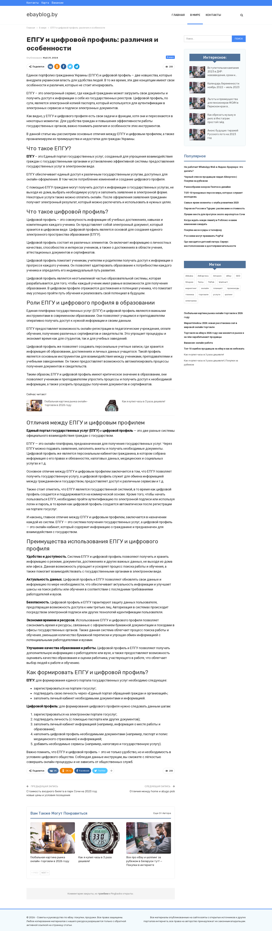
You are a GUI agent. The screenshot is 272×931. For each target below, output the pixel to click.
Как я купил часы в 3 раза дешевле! (143, 401)
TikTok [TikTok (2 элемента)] (211, 282)
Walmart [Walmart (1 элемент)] (223, 282)
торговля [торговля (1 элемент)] (203, 294)
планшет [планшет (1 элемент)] (218, 288)
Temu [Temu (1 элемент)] (200, 282)
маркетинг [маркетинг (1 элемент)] (191, 288)
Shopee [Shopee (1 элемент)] (189, 282)
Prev (35, 873)
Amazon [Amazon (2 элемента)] (217, 276)
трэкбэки (103, 893)
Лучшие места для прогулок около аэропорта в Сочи (214, 214)
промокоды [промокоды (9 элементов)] (233, 288)
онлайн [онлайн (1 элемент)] (205, 288)
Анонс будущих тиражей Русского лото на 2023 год (223, 134)
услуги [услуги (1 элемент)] (216, 294)
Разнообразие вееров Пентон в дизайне (207, 187)
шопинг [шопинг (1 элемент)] (229, 294)
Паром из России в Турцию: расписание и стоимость (214, 208)
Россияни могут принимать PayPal (203, 236)
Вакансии (57, 2)
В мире (195, 15)
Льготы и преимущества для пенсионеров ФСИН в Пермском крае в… (223, 103)
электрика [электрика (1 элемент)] (191, 300)
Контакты (32, 2)
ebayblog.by (42, 14)
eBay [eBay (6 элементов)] (228, 276)
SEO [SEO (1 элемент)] (238, 276)
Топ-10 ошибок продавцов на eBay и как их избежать (214, 348)
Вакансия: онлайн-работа (198, 342)
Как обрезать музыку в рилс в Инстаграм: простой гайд (222, 118)
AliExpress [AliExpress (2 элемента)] (203, 276)
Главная (178, 15)
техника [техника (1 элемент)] (189, 294)
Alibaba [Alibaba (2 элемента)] (189, 276)
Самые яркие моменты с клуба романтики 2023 (211, 202)
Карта (45, 2)
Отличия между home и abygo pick (152, 791)
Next (44, 873)
